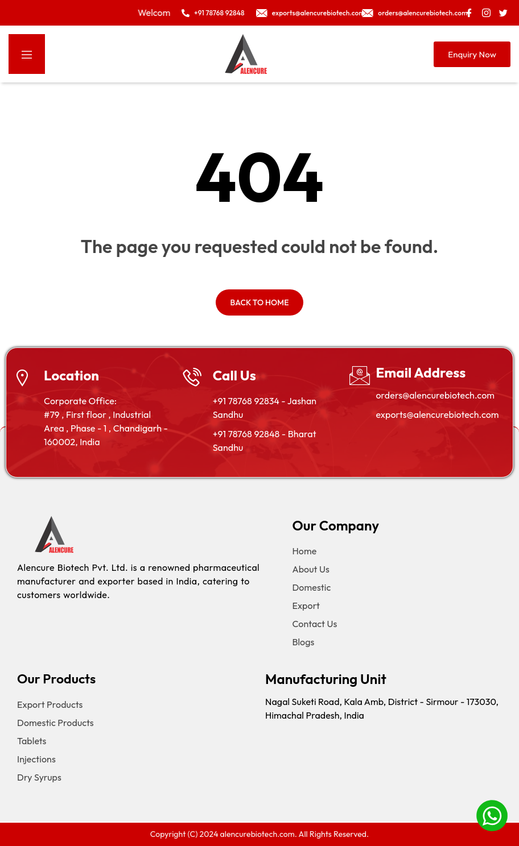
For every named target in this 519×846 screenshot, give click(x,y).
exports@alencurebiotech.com (437, 414)
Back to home (259, 302)
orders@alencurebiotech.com (435, 395)
